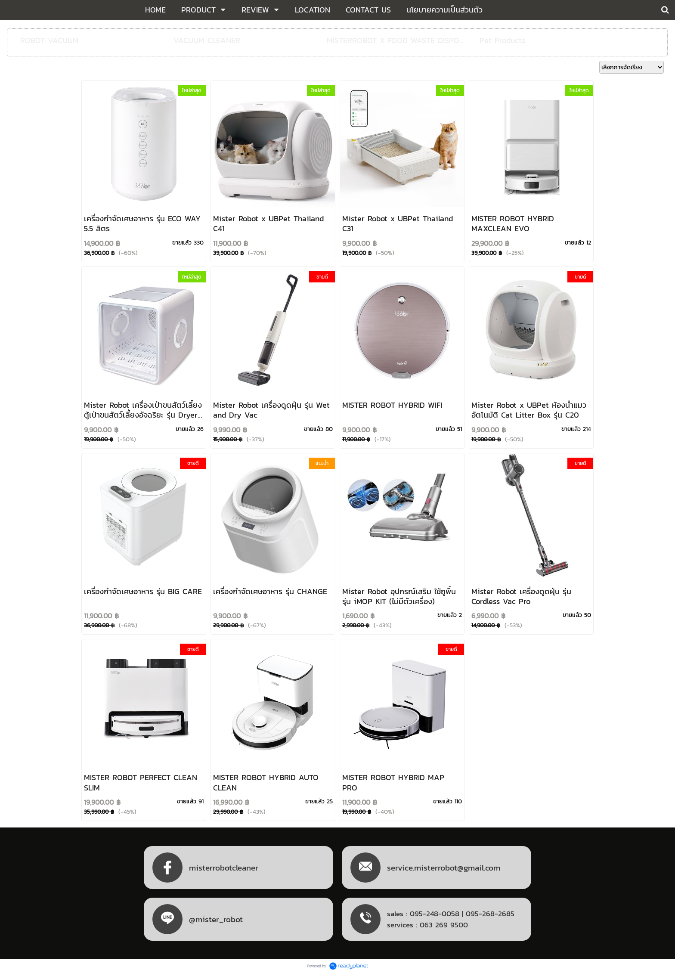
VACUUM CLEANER (206, 40)
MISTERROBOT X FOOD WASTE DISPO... (395, 40)
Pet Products (502, 40)
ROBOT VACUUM (49, 40)
